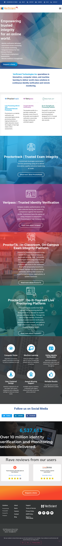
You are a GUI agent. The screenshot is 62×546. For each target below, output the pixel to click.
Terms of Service (31, 508)
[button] (60, 8)
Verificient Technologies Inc (25, 74)
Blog (15, 517)
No (28, 542)
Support (28, 505)
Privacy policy (36, 542)
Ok (22, 542)
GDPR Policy (29, 514)
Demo (16, 508)
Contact (16, 514)
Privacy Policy (30, 511)
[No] (59, 541)
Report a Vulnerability (29, 517)
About (16, 505)
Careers (16, 511)
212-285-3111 (12, 532)
